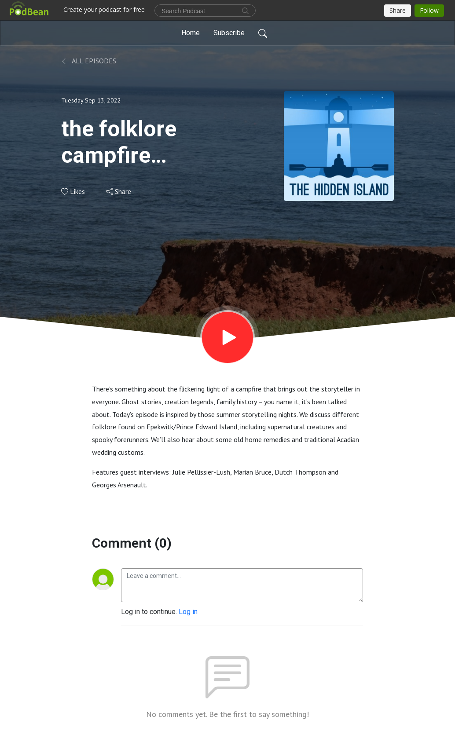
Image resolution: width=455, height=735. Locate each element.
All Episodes (88, 60)
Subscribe (229, 33)
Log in (188, 611)
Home (190, 33)
